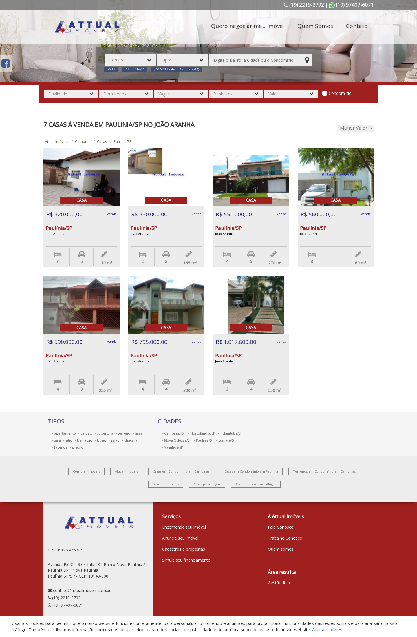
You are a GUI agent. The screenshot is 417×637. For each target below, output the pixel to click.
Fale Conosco (281, 527)
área (138, 433)
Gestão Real (279, 582)
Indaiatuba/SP (231, 433)
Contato (357, 26)
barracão (84, 440)
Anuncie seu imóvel (180, 538)
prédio (77, 447)
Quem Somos (315, 26)
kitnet (101, 440)
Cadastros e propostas (183, 549)
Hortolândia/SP (202, 433)
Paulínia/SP (205, 440)
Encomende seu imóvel (184, 527)
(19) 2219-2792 (66, 597)
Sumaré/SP (227, 440)
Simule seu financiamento (186, 560)
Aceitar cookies (327, 629)
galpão (86, 433)
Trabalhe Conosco (285, 538)
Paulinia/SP (122, 141)
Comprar (82, 141)
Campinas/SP (175, 433)
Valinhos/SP (173, 447)
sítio (68, 440)
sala (57, 440)
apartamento (65, 433)
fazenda (60, 447)
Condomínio (340, 93)
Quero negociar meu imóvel (247, 26)
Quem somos (281, 549)
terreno (124, 433)
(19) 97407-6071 (67, 605)
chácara (130, 440)
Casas (102, 141)
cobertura (105, 433)
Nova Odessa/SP (177, 440)
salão (115, 440)
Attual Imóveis (56, 141)
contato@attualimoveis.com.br (82, 590)
